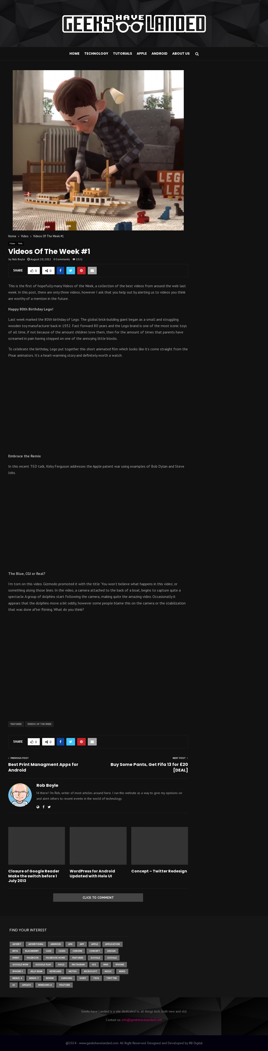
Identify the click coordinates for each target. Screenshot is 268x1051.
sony (83, 978)
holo (61, 964)
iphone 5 (17, 971)
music (108, 971)
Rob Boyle (18, 259)
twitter (111, 978)
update (26, 984)
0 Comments (61, 259)
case (48, 950)
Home (74, 53)
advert (16, 944)
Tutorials (122, 53)
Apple (142, 53)
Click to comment (98, 897)
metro (73, 971)
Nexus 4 (17, 978)
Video (12, 243)
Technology (96, 53)
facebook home (55, 957)
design (111, 950)
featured (16, 724)
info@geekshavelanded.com (142, 1020)
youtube (64, 984)
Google (112, 957)
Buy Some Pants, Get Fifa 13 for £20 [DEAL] (149, 767)
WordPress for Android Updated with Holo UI (92, 873)
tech (96, 978)
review (50, 978)
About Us (181, 53)
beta (15, 950)
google (95, 957)
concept (94, 950)
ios (94, 964)
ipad (105, 964)
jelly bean (36, 971)
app (82, 944)
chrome (77, 950)
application (112, 944)
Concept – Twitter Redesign (159, 871)
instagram (78, 964)
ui (13, 984)
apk (70, 944)
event (16, 957)
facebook (33, 957)
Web (20, 243)
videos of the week (39, 724)
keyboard (55, 971)
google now (20, 964)
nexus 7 (34, 978)
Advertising (35, 944)
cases (62, 950)
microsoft (90, 971)
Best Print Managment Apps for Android (43, 767)
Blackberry (32, 950)
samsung (66, 978)
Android (160, 53)
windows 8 (45, 984)
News (122, 971)
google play (43, 964)
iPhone (120, 964)
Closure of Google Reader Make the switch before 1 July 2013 (33, 876)
